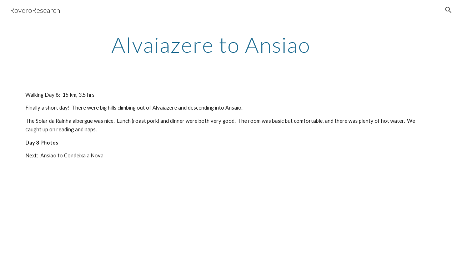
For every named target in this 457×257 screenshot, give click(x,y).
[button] (448, 10)
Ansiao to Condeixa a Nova (72, 155)
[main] (210, 44)
